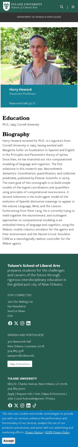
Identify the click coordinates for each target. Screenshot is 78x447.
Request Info (24, 394)
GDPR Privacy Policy (57, 432)
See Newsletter (16, 306)
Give (10, 315)
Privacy (50, 398)
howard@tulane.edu (21, 99)
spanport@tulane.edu (20, 355)
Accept (8, 440)
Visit (37, 394)
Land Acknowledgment (30, 398)
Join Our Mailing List (20, 301)
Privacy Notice (34, 432)
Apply (10, 394)
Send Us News (16, 311)
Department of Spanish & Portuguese (39, 17)
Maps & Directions (20, 364)
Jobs (10, 398)
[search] (62, 7)
